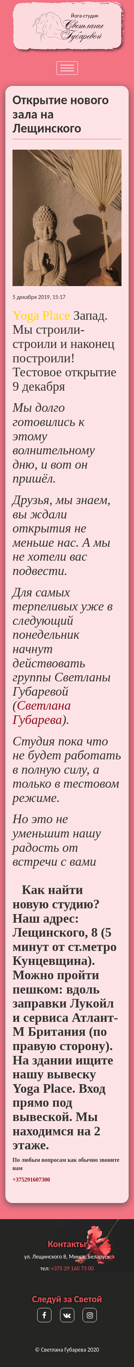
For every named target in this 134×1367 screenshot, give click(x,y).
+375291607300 (31, 1180)
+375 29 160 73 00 (72, 1268)
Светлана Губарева (42, 712)
